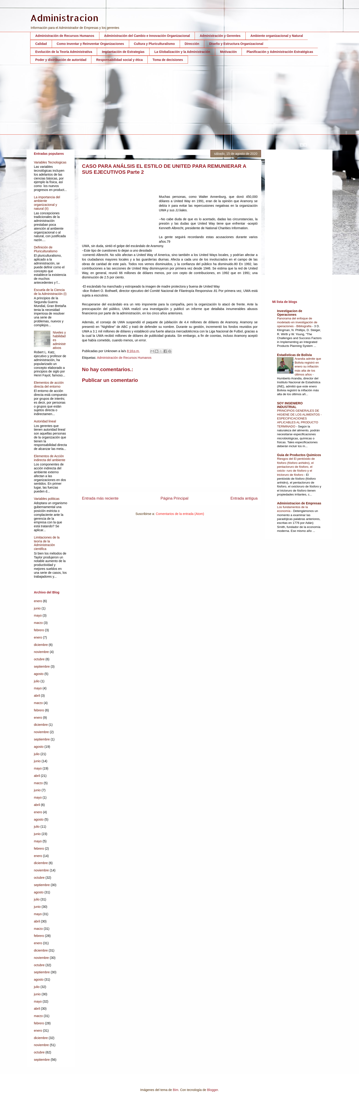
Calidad (41, 44)
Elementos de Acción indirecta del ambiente (49, 458)
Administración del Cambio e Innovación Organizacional (147, 36)
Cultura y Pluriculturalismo (154, 44)
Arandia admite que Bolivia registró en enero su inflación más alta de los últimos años (308, 366)
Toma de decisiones (167, 60)
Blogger (212, 1090)
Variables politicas (47, 499)
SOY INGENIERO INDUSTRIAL (290, 405)
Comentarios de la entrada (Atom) (180, 514)
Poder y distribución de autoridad (60, 60)
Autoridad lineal (45, 421)
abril (37, 695)
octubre (39, 659)
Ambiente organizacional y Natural (276, 36)
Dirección (192, 44)
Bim (175, 1090)
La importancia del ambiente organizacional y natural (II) (47, 202)
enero (38, 601)
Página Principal (174, 498)
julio (37, 681)
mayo (38, 615)
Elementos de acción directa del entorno (49, 384)
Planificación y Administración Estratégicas (280, 52)
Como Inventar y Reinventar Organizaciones (90, 44)
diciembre (41, 645)
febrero (39, 630)
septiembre (42, 666)
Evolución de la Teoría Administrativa (63, 52)
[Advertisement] (167, 103)
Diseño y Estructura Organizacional (236, 44)
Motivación (228, 52)
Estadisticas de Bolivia (294, 355)
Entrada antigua (244, 498)
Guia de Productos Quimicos (299, 455)
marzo (38, 623)
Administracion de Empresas (299, 503)
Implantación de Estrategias (123, 52)
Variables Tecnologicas (50, 162)
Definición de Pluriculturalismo (45, 249)
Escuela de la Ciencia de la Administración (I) (50, 292)
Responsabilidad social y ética (119, 60)
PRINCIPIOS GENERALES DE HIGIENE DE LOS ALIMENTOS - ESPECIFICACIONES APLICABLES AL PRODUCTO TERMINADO (299, 418)
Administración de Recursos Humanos (64, 36)
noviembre (41, 652)
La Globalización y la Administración (182, 52)
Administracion (64, 18)
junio (37, 608)
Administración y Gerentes (220, 36)
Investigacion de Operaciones (289, 312)
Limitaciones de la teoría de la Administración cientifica (47, 543)
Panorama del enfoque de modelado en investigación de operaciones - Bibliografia (297, 322)
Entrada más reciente (100, 498)
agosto (39, 674)
